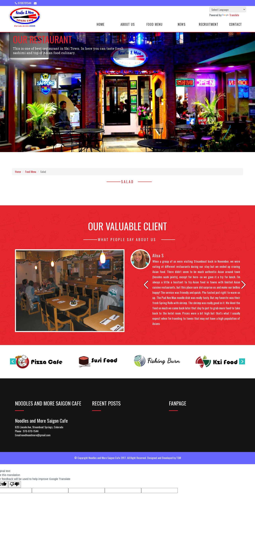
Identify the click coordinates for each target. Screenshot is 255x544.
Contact (235, 24)
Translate (230, 15)
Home (100, 24)
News (181, 24)
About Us (128, 24)
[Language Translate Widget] (227, 9)
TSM (178, 458)
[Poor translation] (14, 484)
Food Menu (154, 24)
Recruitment (208, 24)
